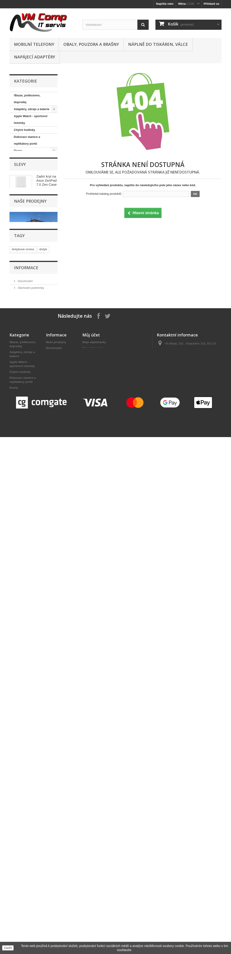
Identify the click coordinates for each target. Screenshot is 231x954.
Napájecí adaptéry (34, 57)
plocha (34, 544)
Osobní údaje (91, 698)
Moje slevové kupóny (97, 704)
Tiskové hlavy (23, 332)
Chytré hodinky (24, 130)
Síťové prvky (23, 297)
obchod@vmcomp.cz (188, 705)
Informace (26, 568)
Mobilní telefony (34, 44)
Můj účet (91, 673)
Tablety (19, 318)
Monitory (20, 213)
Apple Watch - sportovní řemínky (30, 119)
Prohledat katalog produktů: (104, 193)
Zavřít (8, 948)
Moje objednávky (94, 681)
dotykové (18, 551)
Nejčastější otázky (29, 607)
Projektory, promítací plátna (28, 287)
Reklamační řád (27, 601)
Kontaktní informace (30, 594)
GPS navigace (23, 171)
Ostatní (19, 248)
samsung (18, 537)
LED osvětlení (23, 199)
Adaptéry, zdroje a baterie (31, 109)
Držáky (18, 157)
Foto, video (21, 164)
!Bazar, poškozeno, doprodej (27, 99)
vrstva (49, 537)
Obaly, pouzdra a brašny (91, 44)
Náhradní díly (23, 220)
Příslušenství (23, 276)
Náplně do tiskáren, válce (158, 44)
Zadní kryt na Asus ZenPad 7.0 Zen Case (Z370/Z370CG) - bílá (48, 383)
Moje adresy (90, 692)
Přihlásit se (211, 3)
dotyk (43, 524)
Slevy (20, 363)
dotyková (18, 544)
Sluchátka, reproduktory (31, 304)
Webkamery (22, 339)
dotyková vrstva (23, 524)
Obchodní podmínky (30, 587)
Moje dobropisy (93, 686)
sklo (39, 531)
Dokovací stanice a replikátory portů (27, 140)
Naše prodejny (30, 442)
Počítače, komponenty (29, 262)
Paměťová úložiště (27, 255)
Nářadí (18, 234)
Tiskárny (20, 325)
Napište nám (164, 3)
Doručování (25, 580)
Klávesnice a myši (26, 192)
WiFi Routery (23, 346)
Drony (18, 150)
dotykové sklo (21, 531)
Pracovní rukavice (26, 269)
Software (20, 311)
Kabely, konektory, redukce (26, 182)
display (35, 537)
